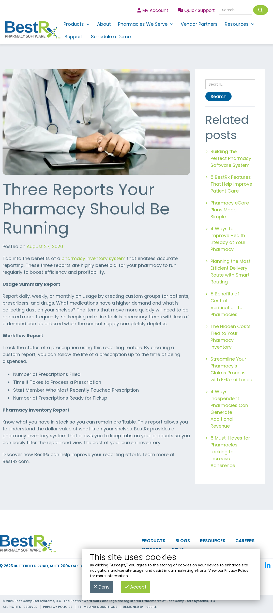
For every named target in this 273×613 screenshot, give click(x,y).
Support (74, 36)
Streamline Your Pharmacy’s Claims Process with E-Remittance (231, 369)
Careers (244, 541)
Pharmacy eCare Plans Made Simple (229, 210)
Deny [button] (102, 587)
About (104, 24)
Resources (212, 541)
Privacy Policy (236, 570)
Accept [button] (135, 587)
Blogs (182, 541)
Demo (178, 550)
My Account (152, 10)
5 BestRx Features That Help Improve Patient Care (231, 184)
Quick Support (196, 10)
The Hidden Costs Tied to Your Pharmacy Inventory (230, 336)
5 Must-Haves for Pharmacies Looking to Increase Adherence (230, 452)
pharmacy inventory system (94, 258)
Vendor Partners (199, 24)
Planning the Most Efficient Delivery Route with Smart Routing (230, 271)
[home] (32, 31)
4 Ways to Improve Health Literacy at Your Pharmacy (228, 238)
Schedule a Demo (111, 36)
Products (153, 541)
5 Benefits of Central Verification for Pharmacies (227, 304)
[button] (76, 25)
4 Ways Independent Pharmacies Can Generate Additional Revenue (229, 408)
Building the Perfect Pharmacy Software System (230, 158)
